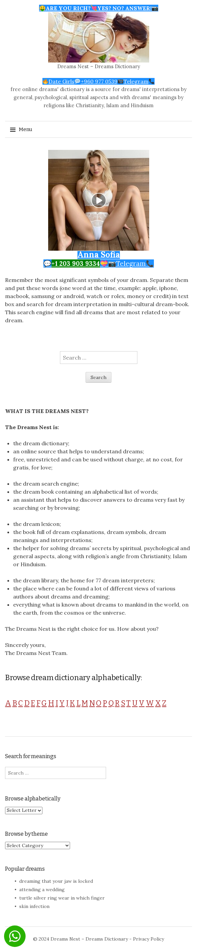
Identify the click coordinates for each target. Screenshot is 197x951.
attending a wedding (42, 889)
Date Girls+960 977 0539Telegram (98, 81)
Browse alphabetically (32, 798)
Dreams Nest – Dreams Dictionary (98, 66)
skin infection (34, 906)
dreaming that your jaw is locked (56, 881)
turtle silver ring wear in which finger (62, 898)
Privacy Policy (148, 939)
